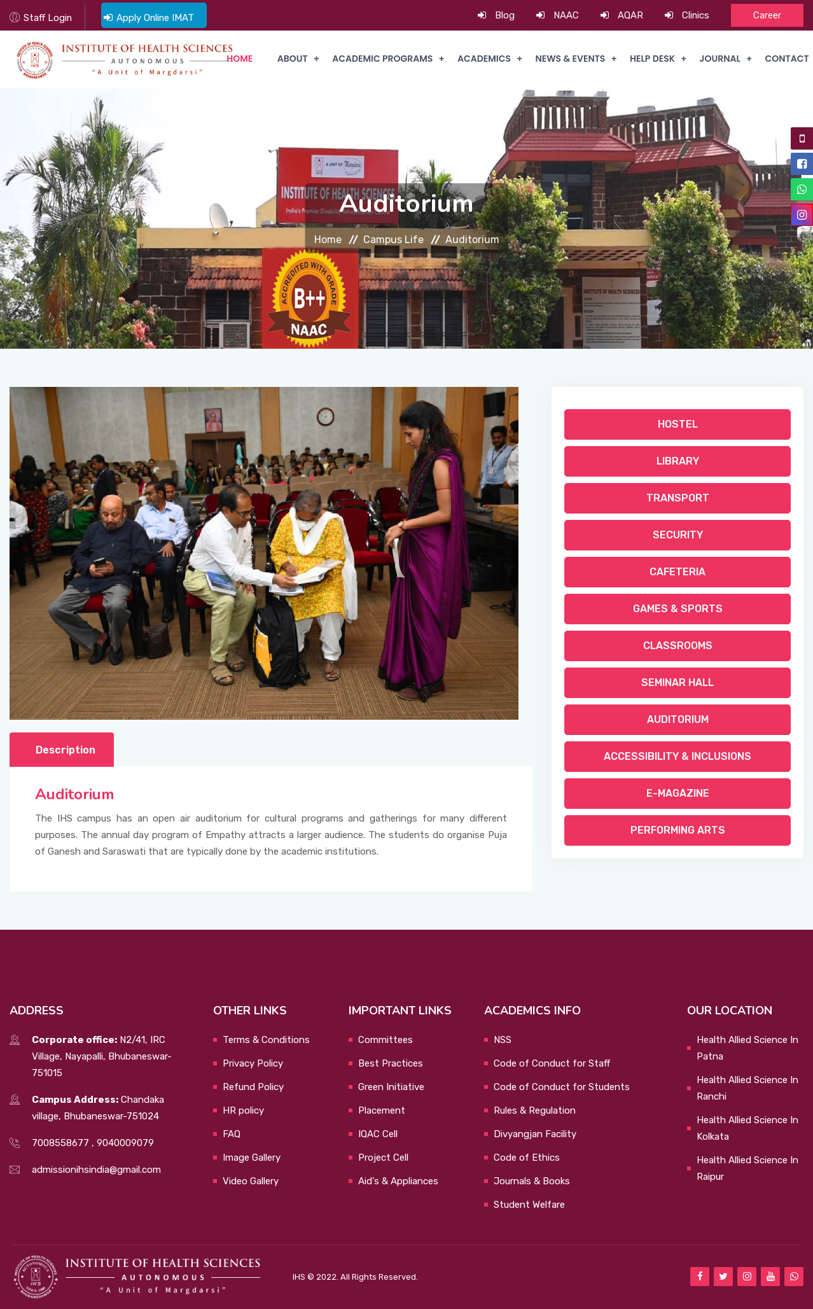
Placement (381, 1110)
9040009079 (125, 1143)
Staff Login (48, 18)
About (290, 59)
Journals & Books (532, 1181)
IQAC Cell (378, 1134)
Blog (504, 15)
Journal (718, 59)
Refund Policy (253, 1087)
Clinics (695, 15)
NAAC (565, 15)
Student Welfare (529, 1204)
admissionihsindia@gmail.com (96, 1169)
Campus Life (393, 240)
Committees (385, 1040)
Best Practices (390, 1063)
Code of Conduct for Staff (552, 1063)
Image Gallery (252, 1157)
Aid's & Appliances (398, 1181)
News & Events (569, 59)
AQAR (630, 15)
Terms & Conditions (266, 1040)
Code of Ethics (527, 1157)
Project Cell (383, 1157)
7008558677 (60, 1143)
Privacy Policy (253, 1063)
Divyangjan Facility (535, 1134)
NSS (502, 1040)
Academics (482, 59)
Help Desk (651, 59)
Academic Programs (380, 59)
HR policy (243, 1110)
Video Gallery (251, 1181)
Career (767, 15)
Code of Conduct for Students (562, 1087)
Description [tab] (65, 750)
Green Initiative (391, 1087)
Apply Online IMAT (156, 18)
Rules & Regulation (535, 1110)
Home (328, 240)
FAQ (231, 1134)
